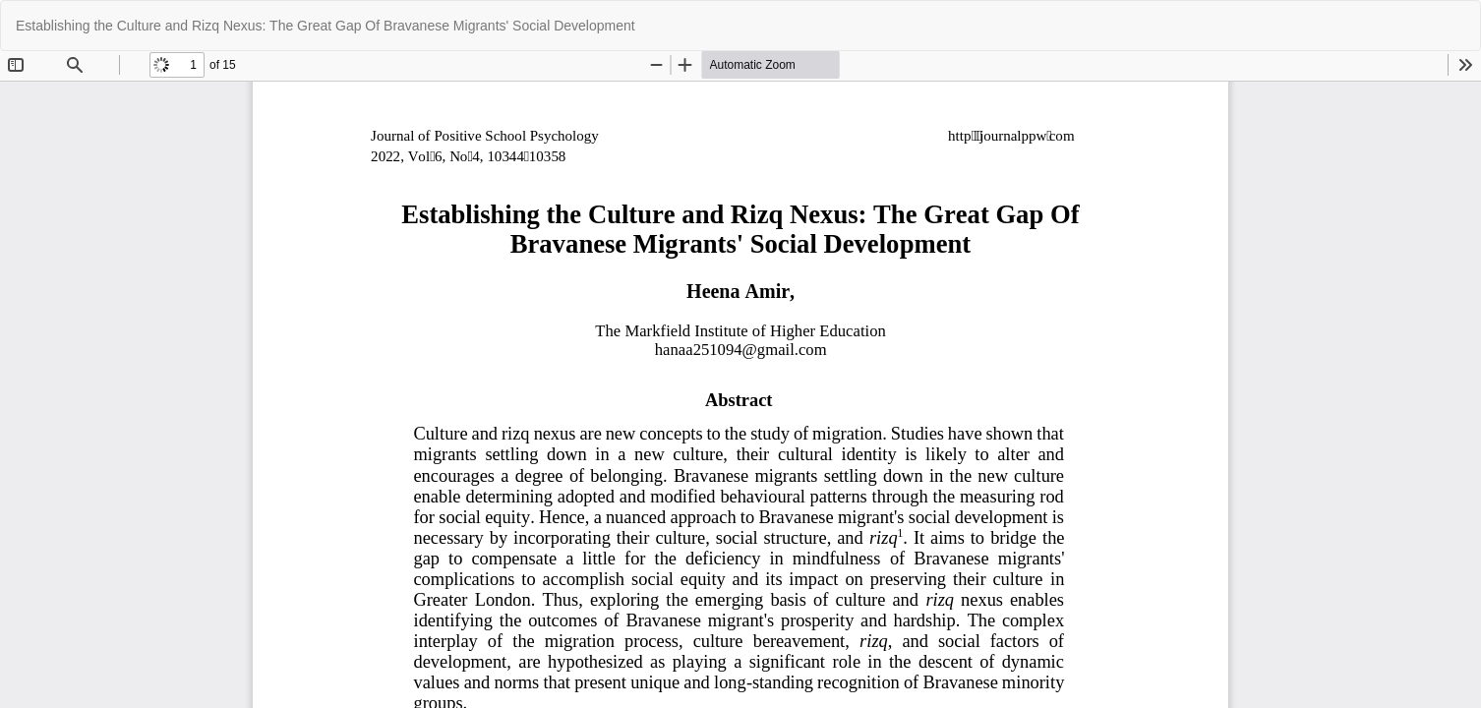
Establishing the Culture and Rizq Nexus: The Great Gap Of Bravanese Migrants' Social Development (325, 25)
